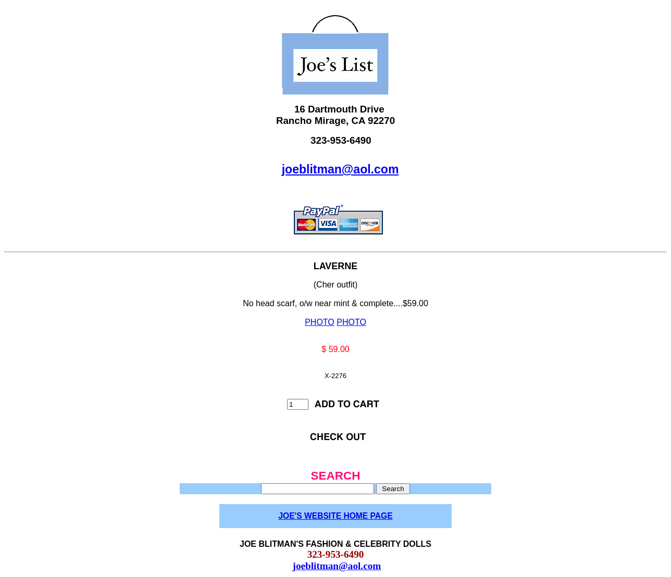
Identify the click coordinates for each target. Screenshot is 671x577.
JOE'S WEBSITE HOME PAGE (335, 515)
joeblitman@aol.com (340, 169)
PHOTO (319, 322)
